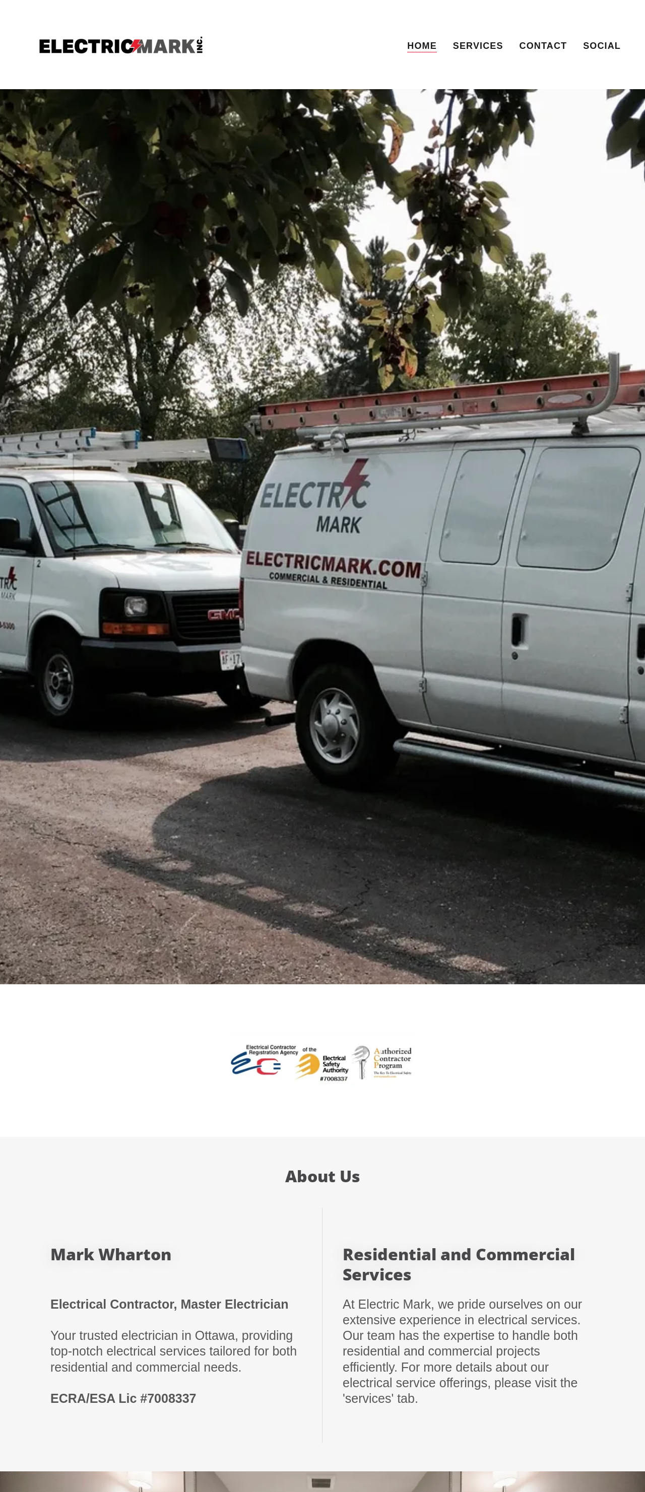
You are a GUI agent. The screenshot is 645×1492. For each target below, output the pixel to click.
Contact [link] (543, 46)
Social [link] (602, 46)
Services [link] (478, 46)
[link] (121, 44)
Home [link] (422, 46)
